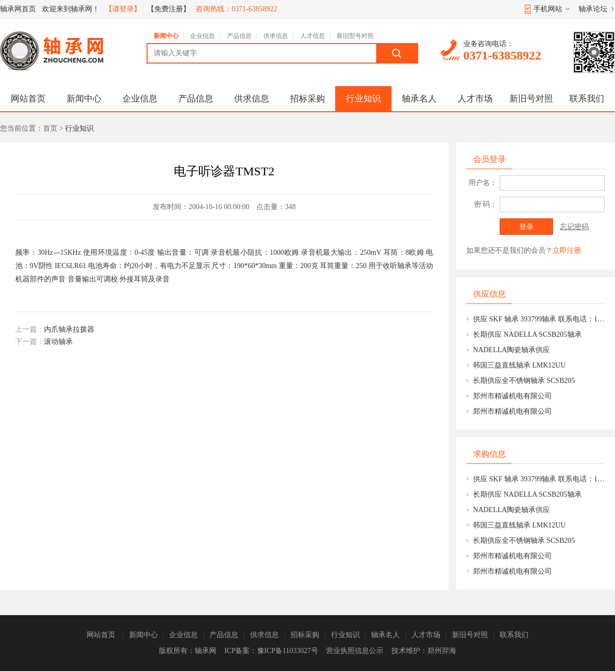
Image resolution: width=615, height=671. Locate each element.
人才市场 (475, 99)
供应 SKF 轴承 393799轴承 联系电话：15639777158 (539, 319)
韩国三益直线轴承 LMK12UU (519, 365)
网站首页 (28, 99)
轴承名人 (419, 99)
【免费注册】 (168, 9)
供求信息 (275, 35)
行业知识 (363, 99)
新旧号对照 (531, 99)
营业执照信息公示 (354, 651)
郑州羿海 (441, 651)
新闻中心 (166, 35)
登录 (526, 227)
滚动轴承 (58, 341)
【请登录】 (123, 9)
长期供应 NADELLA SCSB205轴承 (527, 334)
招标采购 (307, 99)
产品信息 (239, 35)
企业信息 (202, 35)
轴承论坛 (593, 9)
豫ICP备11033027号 (287, 651)
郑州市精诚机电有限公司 (512, 396)
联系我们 (586, 99)
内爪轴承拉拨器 (69, 329)
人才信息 (312, 35)
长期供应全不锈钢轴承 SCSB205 (524, 380)
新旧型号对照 (355, 35)
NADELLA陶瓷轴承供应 (511, 350)
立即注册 (566, 250)
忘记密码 (574, 227)
